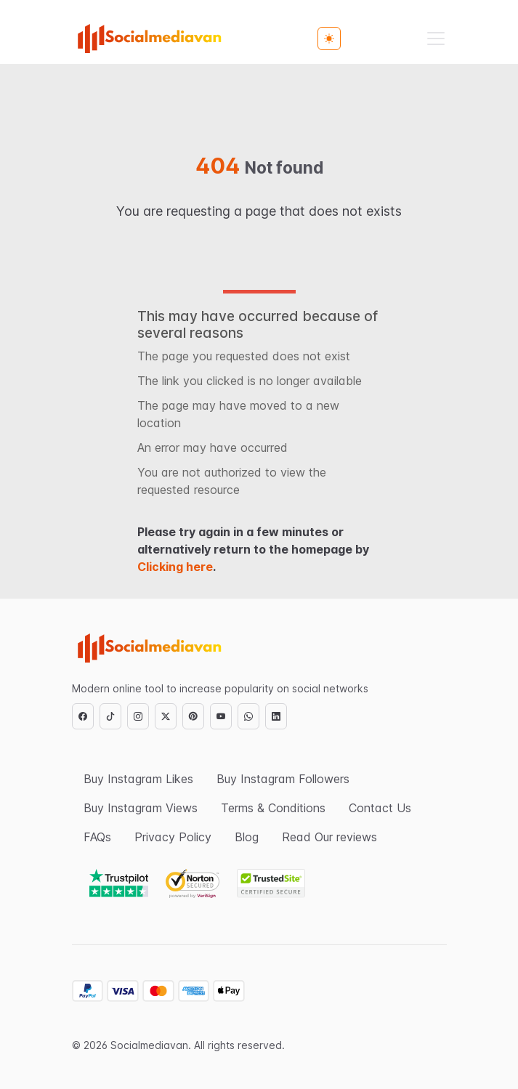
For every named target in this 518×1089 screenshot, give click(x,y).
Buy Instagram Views (141, 808)
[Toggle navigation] (436, 38)
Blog (247, 837)
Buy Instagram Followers (282, 779)
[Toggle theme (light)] (329, 38)
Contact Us (380, 808)
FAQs (97, 837)
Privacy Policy (172, 837)
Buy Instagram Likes (138, 779)
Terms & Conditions (273, 808)
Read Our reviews (329, 837)
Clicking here (175, 566)
